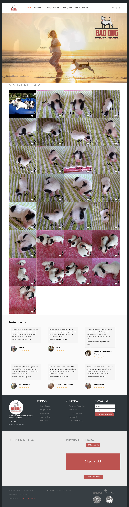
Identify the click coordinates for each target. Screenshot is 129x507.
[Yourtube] (20, 424)
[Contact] (10, 424)
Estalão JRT (73, 410)
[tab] (80, 79)
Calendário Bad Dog (76, 421)
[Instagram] (116, 8)
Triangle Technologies (27, 499)
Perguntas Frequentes (77, 406)
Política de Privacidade (55, 490)
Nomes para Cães (81, 8)
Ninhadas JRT (39, 8)
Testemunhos (45, 417)
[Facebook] (105, 8)
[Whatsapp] (119, 8)
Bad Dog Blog (67, 8)
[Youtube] (113, 8)
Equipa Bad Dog (53, 8)
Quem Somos (45, 406)
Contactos (44, 421)
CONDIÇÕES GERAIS (93, 477)
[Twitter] (109, 8)
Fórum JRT (73, 417)
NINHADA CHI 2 (93, 445)
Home (29, 8)
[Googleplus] (12, 424)
